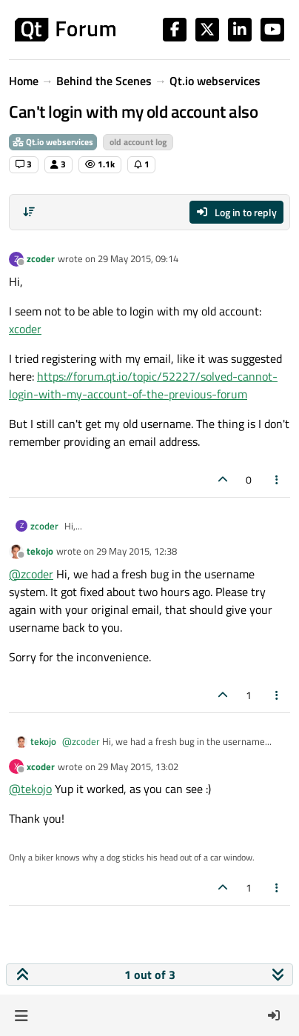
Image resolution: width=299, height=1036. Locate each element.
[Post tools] (277, 479)
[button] (21, 1015)
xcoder (25, 329)
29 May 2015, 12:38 (136, 551)
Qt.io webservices (53, 142)
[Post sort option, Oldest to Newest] (29, 212)
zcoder (41, 258)
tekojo (40, 551)
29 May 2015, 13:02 (138, 766)
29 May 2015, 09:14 (138, 258)
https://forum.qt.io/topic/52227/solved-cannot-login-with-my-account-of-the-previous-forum (143, 385)
